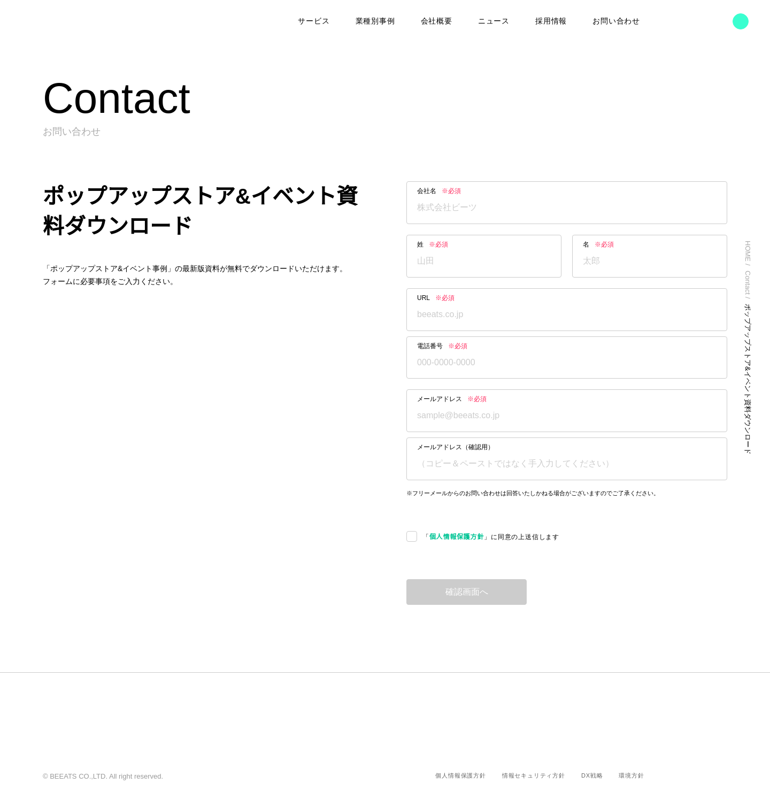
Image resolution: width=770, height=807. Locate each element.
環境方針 (631, 775)
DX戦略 (592, 775)
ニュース (494, 21)
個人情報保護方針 (456, 537)
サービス (314, 21)
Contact (748, 284)
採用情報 (551, 21)
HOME (748, 251)
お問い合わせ (616, 21)
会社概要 (437, 21)
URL (436, 298)
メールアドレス (452, 399)
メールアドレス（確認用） (455, 447)
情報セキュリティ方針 (534, 775)
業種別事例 (376, 21)
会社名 (439, 191)
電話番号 (442, 346)
